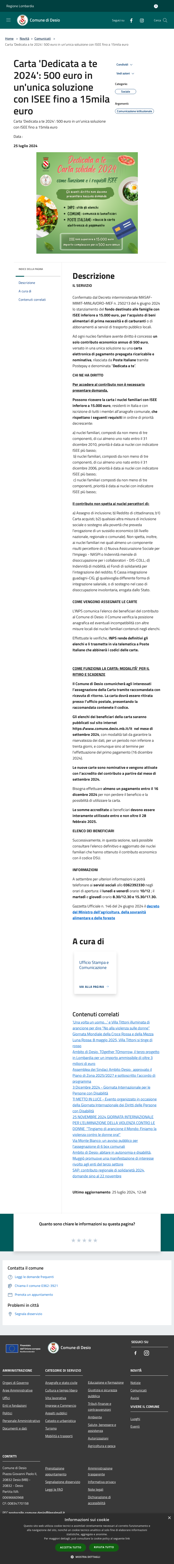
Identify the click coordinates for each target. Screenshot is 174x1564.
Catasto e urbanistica (60, 1420)
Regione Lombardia (20, 5)
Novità (24, 38)
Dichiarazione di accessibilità (99, 1499)
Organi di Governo (16, 1382)
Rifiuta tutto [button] (104, 1547)
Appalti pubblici (56, 1413)
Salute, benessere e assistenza (102, 1427)
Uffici (6, 1397)
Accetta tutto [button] (70, 1547)
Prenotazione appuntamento (55, 1471)
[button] (87, 1557)
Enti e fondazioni (15, 1405)
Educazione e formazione (106, 1382)
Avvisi (134, 1397)
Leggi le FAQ (54, 1489)
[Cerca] (165, 20)
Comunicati (42, 38)
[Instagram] (140, 20)
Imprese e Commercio (60, 1405)
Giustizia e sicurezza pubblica (102, 1392)
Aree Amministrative (18, 1390)
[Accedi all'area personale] (156, 6)
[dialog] (87, 1538)
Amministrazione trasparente (100, 1471)
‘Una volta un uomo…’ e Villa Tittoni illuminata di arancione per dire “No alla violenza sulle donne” (111, 1025)
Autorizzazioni (98, 1438)
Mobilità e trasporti (59, 1435)
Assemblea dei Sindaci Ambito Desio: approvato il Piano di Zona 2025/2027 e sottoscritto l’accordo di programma (114, 1075)
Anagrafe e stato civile (61, 1382)
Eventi (135, 1426)
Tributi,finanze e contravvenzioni (99, 1406)
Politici (7, 1413)
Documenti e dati (15, 1428)
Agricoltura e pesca (101, 1445)
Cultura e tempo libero (61, 1390)
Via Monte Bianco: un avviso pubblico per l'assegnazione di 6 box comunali (105, 1143)
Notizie (135, 1382)
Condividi (125, 64)
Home (9, 38)
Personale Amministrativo (21, 1420)
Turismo (51, 1428)
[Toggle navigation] (8, 19)
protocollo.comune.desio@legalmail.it (37, 1512)
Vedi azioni (126, 73)
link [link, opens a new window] (127, 1538)
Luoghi (135, 1418)
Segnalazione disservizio (62, 1481)
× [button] (169, 1518)
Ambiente (95, 1417)
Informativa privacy (102, 1481)
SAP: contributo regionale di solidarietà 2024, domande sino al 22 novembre (109, 1173)
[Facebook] (129, 20)
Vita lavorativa (55, 1397)
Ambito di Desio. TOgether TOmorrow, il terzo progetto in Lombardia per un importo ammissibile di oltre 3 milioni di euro (116, 1057)
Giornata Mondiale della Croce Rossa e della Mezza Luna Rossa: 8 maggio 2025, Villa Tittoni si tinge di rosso (113, 1040)
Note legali (95, 1489)
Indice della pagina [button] (31, 269)
